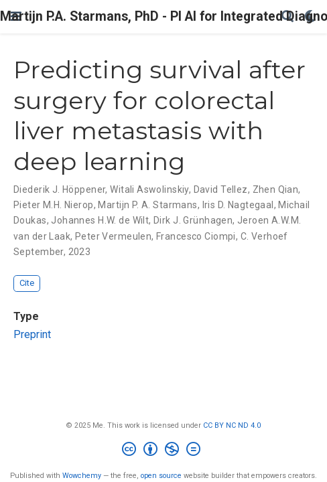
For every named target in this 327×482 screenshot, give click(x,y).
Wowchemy (81, 475)
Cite (26, 283)
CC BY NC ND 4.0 (232, 425)
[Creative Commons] (164, 451)
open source (161, 475)
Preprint (32, 334)
